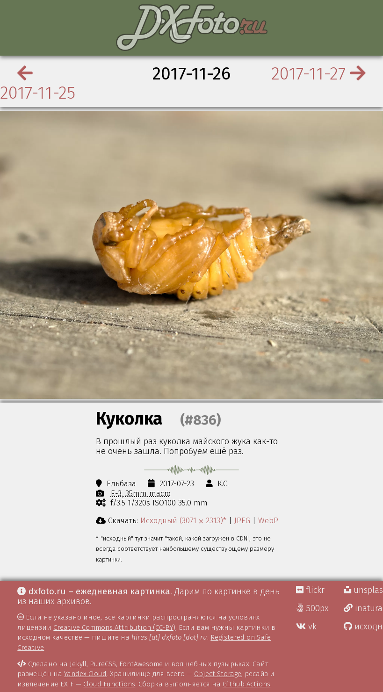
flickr (310, 590)
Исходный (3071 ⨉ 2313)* (183, 520)
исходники (363, 626)
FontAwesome (141, 664)
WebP (268, 520)
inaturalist (363, 608)
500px (312, 608)
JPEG (242, 520)
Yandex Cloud (85, 674)
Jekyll (78, 664)
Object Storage (217, 674)
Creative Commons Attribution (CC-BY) (114, 627)
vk (306, 626)
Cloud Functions (109, 684)
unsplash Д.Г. (363, 590)
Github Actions (246, 684)
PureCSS (103, 664)
